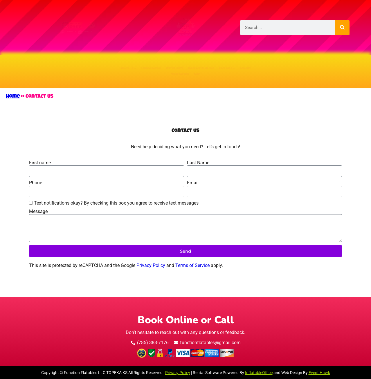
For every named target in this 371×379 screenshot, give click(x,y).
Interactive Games (223, 64)
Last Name (198, 162)
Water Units (159, 64)
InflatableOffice (259, 372)
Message (38, 211)
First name (40, 162)
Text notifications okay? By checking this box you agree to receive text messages (116, 203)
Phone (35, 182)
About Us (45, 64)
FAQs (213, 78)
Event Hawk (319, 372)
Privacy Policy (150, 265)
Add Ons (331, 64)
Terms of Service (192, 265)
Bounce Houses (101, 64)
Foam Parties (171, 78)
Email (193, 182)
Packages (286, 64)
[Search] (342, 27)
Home (13, 96)
